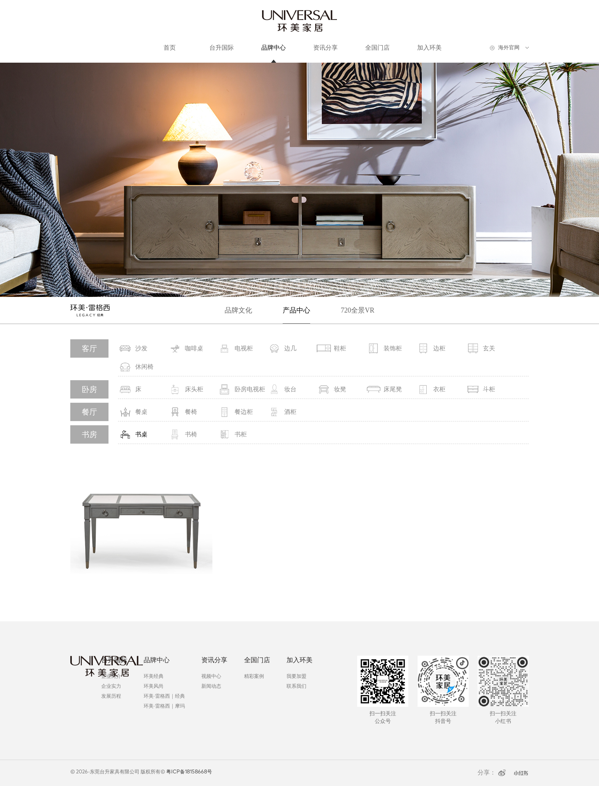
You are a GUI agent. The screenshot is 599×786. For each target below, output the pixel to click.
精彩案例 (254, 676)
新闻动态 (211, 686)
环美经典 (154, 676)
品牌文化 (238, 310)
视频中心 (211, 676)
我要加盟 (296, 676)
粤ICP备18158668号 (189, 772)
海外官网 (509, 47)
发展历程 (111, 696)
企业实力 (111, 686)
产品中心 (296, 310)
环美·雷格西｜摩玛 (164, 706)
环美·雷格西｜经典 (164, 696)
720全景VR (357, 310)
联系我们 (296, 686)
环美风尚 (154, 686)
